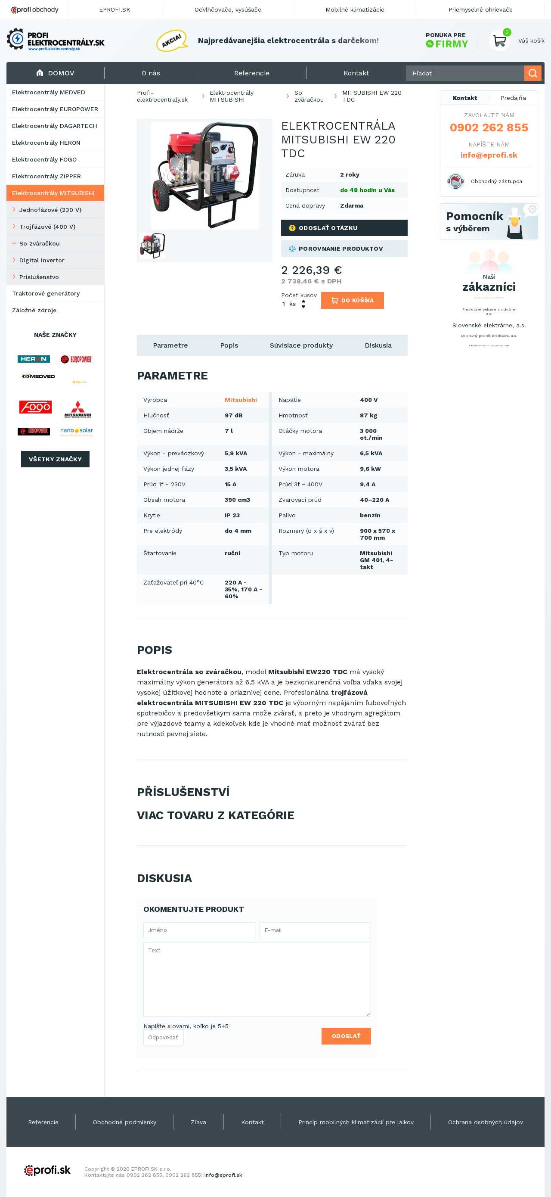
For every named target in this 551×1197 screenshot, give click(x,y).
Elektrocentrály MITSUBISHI (53, 193)
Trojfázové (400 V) (47, 226)
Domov (55, 73)
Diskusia (378, 345)
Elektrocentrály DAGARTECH (54, 125)
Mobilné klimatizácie (354, 9)
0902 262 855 (489, 127)
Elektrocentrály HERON (46, 142)
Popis (229, 345)
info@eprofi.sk (489, 154)
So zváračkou (39, 243)
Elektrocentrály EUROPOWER (55, 109)
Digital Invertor (42, 260)
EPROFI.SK (114, 9)
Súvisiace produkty (301, 345)
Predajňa (513, 97)
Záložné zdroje (34, 310)
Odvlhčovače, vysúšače (228, 9)
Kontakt (465, 97)
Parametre (170, 345)
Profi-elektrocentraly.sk (162, 96)
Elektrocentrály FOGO (44, 159)
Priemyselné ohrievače (481, 9)
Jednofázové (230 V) (50, 209)
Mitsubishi (241, 399)
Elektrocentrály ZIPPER (46, 176)
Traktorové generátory (46, 293)
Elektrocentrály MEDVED (48, 92)
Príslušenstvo (39, 277)
